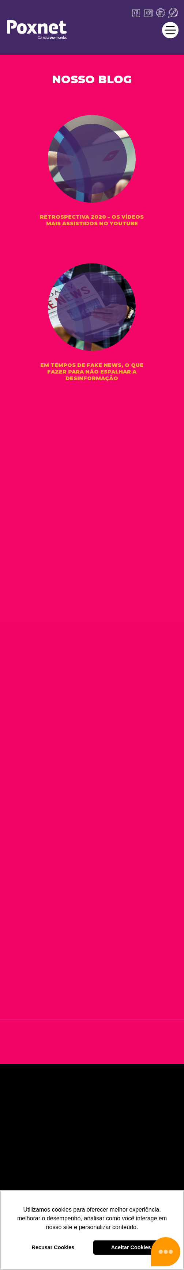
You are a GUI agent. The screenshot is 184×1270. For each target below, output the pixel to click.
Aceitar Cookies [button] (131, 1247)
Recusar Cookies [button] (53, 1247)
